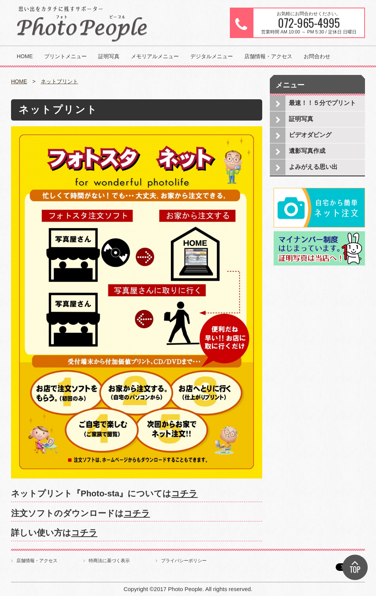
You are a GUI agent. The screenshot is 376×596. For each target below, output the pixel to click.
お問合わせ (317, 56)
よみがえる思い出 (313, 167)
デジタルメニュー (211, 56)
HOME (25, 56)
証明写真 (108, 56)
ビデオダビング (310, 135)
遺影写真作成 (307, 151)
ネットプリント (59, 81)
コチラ (184, 493)
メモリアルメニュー (155, 56)
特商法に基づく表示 (109, 560)
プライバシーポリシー (184, 560)
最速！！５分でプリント (322, 103)
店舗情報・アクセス (268, 56)
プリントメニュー (65, 56)
